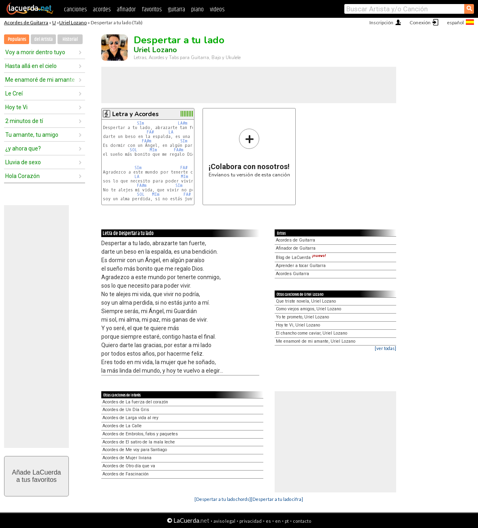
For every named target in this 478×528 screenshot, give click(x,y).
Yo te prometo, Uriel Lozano (302, 317)
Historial (70, 39)
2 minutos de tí (24, 121)
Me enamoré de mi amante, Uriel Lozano (315, 341)
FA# (150, 132)
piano (197, 9)
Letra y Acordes (135, 114)
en (278, 521)
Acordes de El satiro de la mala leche (138, 442)
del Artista (43, 39)
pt (287, 521)
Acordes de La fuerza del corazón (135, 402)
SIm (140, 123)
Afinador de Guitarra (296, 248)
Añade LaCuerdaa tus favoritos (36, 476)
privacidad (250, 521)
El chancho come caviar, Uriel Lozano (311, 333)
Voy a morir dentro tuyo (35, 52)
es (268, 521)
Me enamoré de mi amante (40, 79)
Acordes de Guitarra (26, 22)
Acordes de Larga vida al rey (130, 417)
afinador (126, 9)
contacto (302, 521)
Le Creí (14, 93)
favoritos (152, 9)
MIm (153, 150)
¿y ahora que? (23, 148)
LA (171, 132)
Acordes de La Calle (122, 425)
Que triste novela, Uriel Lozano (306, 301)
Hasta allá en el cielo (31, 66)
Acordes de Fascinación (125, 474)
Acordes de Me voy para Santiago (134, 449)
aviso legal (224, 521)
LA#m (182, 123)
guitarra (176, 9)
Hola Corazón (22, 176)
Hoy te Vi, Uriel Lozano (298, 325)
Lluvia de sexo (23, 162)
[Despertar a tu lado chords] (222, 499)
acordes (102, 9)
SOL (133, 150)
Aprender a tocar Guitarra (301, 265)
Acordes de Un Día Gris (125, 409)
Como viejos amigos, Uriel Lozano (308, 309)
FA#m (146, 141)
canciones (75, 9)
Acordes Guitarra (292, 273)
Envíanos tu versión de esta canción (249, 152)
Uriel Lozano (73, 22)
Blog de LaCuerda (301, 257)
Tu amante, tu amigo (31, 134)
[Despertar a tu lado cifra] (277, 499)
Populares (17, 39)
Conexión (420, 22)
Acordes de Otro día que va (128, 466)
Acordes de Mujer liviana (127, 457)
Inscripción (381, 22)
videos (217, 9)
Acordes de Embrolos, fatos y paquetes (140, 434)
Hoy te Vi (16, 107)
